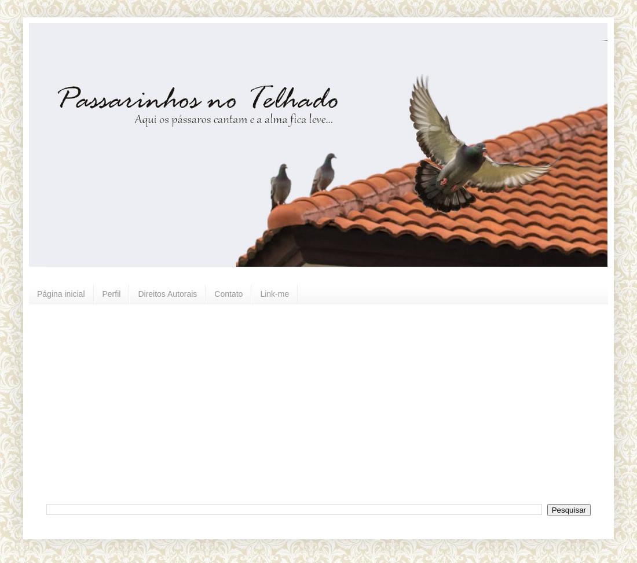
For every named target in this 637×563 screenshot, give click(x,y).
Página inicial (61, 294)
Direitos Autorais (167, 294)
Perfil (111, 294)
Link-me (274, 294)
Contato (228, 294)
